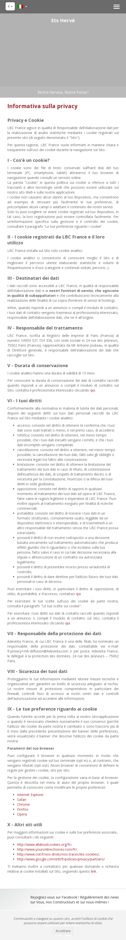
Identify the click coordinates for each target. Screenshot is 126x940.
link (93, 871)
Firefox (22, 809)
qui (92, 390)
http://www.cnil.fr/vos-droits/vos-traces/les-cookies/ (58, 854)
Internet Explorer (30, 794)
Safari (21, 799)
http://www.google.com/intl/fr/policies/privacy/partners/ (61, 859)
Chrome (23, 804)
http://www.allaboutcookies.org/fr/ (44, 844)
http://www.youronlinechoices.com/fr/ (47, 849)
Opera (22, 814)
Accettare (63, 931)
